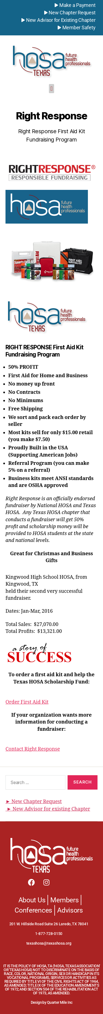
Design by (39, 1002)
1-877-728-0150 (48, 933)
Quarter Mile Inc (60, 1002)
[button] (51, 88)
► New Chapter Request (33, 801)
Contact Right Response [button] (32, 749)
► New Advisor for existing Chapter (47, 809)
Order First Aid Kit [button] (27, 702)
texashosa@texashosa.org (48, 943)
